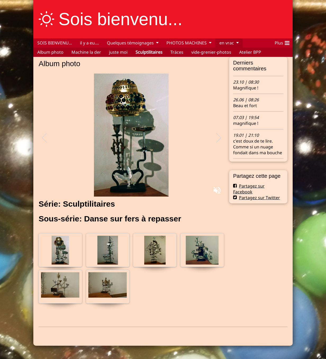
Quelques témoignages (130, 43)
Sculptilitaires (148, 52)
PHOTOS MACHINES (186, 43)
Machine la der (86, 52)
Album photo (50, 52)
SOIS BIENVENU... (54, 43)
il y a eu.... (89, 43)
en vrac (226, 43)
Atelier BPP (250, 52)
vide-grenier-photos (211, 52)
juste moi (118, 52)
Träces (176, 52)
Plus (282, 42)
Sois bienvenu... (120, 19)
